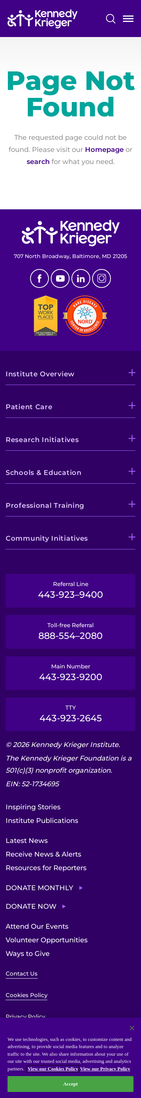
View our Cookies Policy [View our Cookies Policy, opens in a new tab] (52, 1069)
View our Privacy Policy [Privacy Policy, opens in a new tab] (105, 1069)
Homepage (104, 149)
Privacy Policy (25, 1016)
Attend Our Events (37, 926)
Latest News (27, 841)
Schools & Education (44, 473)
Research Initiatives (42, 440)
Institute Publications (42, 821)
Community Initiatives (47, 538)
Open (128, 20)
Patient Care (29, 407)
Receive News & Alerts (43, 854)
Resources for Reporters (46, 868)
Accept (70, 1084)
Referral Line (70, 590)
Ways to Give (28, 954)
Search (110, 18)
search (38, 162)
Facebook (39, 278)
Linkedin (80, 278)
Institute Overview (40, 374)
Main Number (70, 672)
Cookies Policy (26, 995)
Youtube (60, 278)
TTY (70, 714)
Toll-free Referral (70, 631)
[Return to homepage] (42, 18)
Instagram (101, 278)
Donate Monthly (39, 888)
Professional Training (45, 505)
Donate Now (31, 906)
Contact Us (22, 973)
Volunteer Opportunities (47, 940)
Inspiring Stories (33, 807)
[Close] (132, 1028)
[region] (70, 1058)
